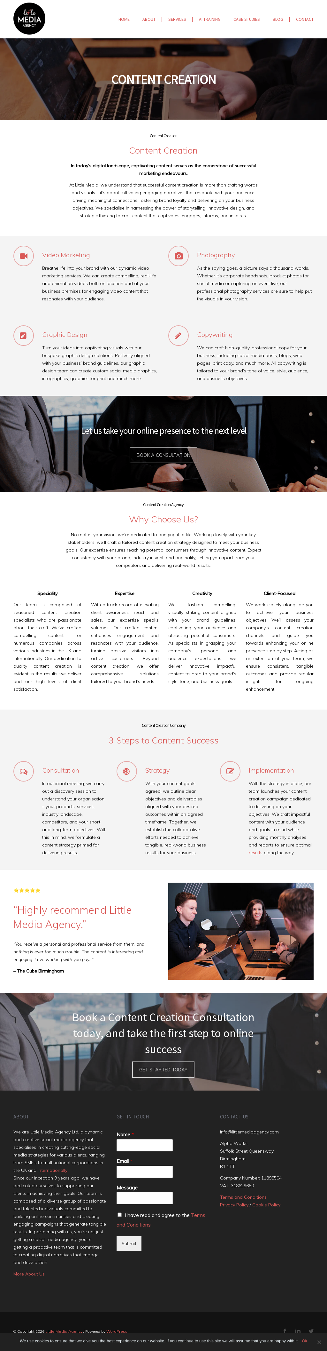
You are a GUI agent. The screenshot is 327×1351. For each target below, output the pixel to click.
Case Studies (246, 19)
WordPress (116, 1331)
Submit (129, 1243)
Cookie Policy (266, 1205)
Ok (304, 1341)
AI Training (210, 19)
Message (127, 1187)
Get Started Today (163, 1070)
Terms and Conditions (243, 1197)
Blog (278, 19)
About (149, 19)
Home (124, 19)
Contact (305, 19)
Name (125, 1134)
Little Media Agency (63, 1331)
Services (177, 19)
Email (124, 1161)
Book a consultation (163, 455)
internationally (52, 1170)
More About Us (29, 1274)
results (255, 852)
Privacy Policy (234, 1205)
